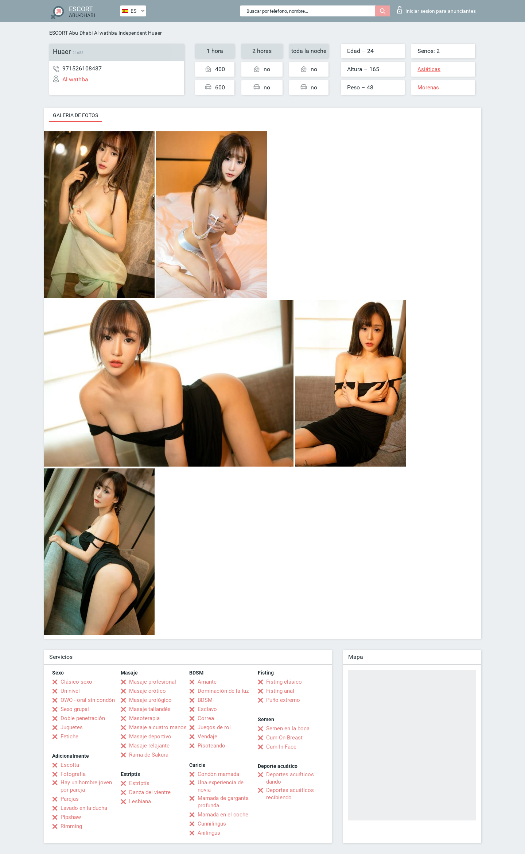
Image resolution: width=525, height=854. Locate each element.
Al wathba (105, 33)
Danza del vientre (150, 792)
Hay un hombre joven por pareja (86, 786)
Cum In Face (281, 746)
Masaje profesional (152, 682)
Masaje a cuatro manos (158, 727)
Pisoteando (211, 745)
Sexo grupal (75, 709)
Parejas (70, 799)
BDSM (205, 700)
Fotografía (73, 774)
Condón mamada (218, 774)
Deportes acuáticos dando (290, 778)
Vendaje (207, 736)
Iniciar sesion (436, 10)
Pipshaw (71, 817)
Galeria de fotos (75, 115)
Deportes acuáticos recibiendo (290, 794)
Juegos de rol (214, 727)
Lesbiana (140, 801)
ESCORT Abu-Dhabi (71, 33)
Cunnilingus (212, 823)
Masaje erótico (147, 691)
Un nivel (70, 691)
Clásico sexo (76, 682)
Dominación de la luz (223, 691)
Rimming (71, 826)
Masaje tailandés (150, 709)
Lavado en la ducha (84, 808)
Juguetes (72, 727)
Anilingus (209, 833)
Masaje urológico (150, 700)
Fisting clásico (284, 682)
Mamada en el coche (223, 814)
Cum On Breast (284, 737)
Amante (207, 682)
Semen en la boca (288, 728)
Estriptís (139, 783)
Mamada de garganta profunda (223, 802)
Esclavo (207, 709)
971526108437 (82, 68)
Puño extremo (283, 700)
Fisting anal (280, 691)
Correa (206, 718)
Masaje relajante (149, 745)
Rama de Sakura (148, 754)
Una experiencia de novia (221, 786)
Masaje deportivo (150, 736)
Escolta (70, 765)
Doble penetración (83, 718)
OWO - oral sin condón (88, 700)
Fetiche (69, 736)
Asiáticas (428, 69)
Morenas (428, 87)
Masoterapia (144, 718)
